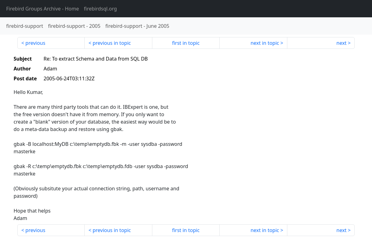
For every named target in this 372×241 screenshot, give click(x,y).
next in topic (265, 43)
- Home (42, 8)
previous (35, 43)
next (341, 43)
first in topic (186, 43)
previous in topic (112, 43)
